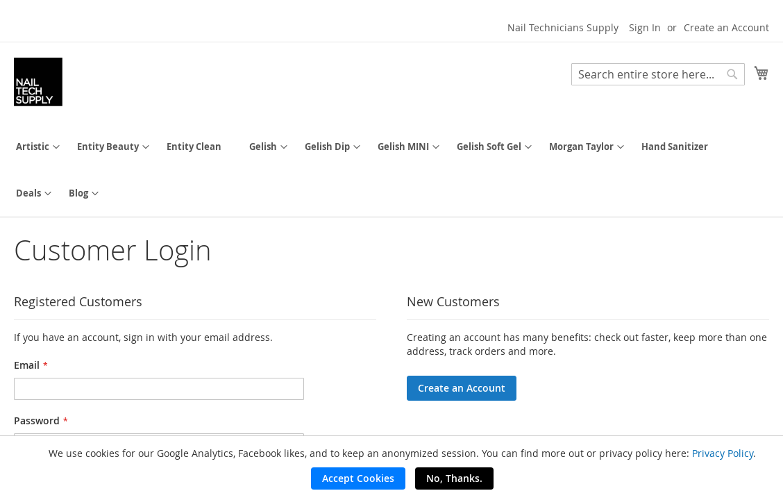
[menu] (391, 170)
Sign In (645, 27)
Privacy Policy (722, 453)
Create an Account (726, 27)
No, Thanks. (454, 478)
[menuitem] (33, 147)
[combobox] (658, 74)
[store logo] (38, 82)
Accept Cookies (358, 478)
